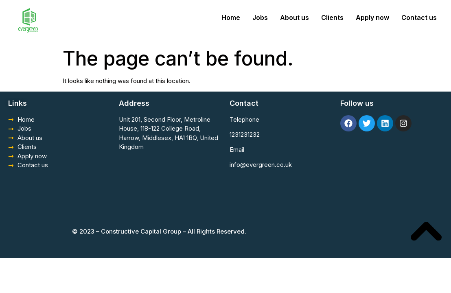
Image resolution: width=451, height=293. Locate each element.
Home (230, 17)
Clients (332, 17)
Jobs (260, 17)
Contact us (419, 17)
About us (294, 17)
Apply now (372, 17)
